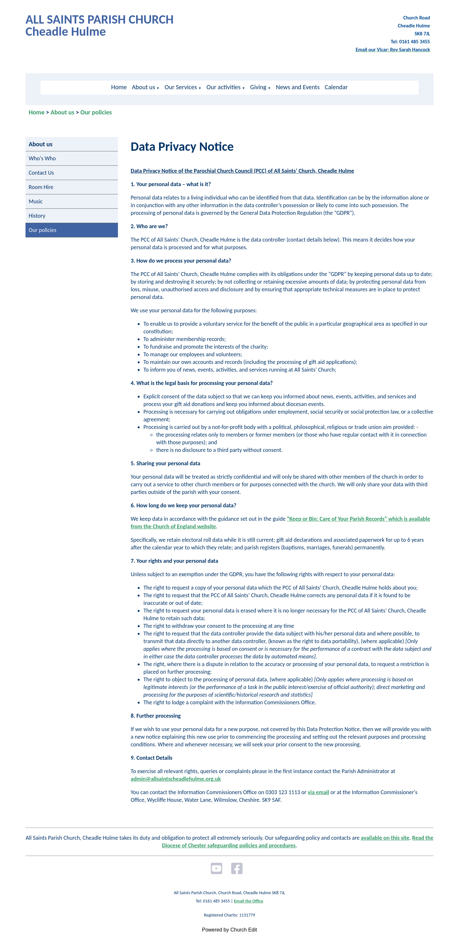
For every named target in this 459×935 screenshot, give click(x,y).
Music (36, 201)
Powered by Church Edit (229, 929)
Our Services (180, 87)
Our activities (224, 87)
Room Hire (41, 187)
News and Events (298, 87)
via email (318, 792)
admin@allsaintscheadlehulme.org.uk (176, 778)
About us (143, 87)
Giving (258, 87)
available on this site (385, 837)
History (37, 215)
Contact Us (41, 172)
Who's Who (42, 158)
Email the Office (248, 901)
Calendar (336, 87)
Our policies (96, 112)
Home (119, 87)
